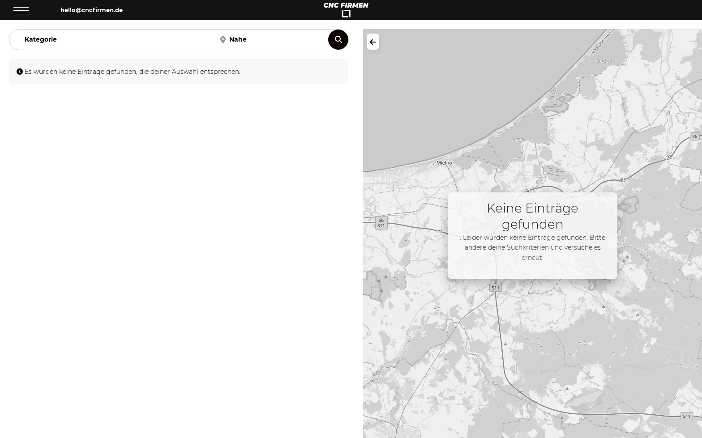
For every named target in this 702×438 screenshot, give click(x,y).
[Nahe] (269, 39)
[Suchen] (338, 40)
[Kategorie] (112, 39)
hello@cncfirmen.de (91, 9)
